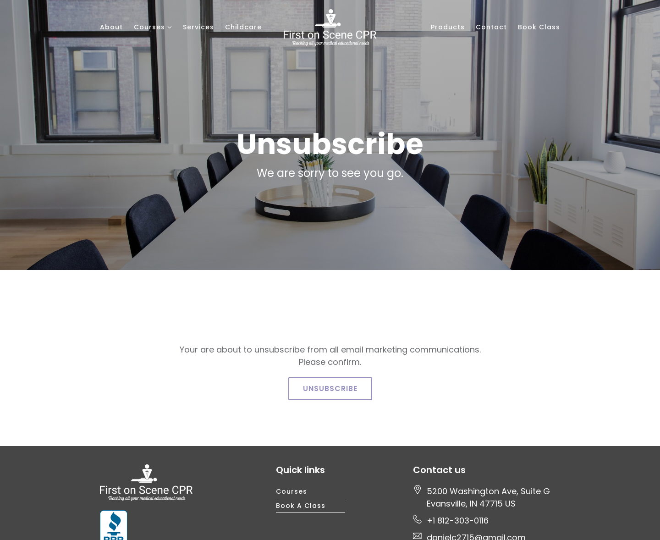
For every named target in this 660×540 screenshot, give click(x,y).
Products (448, 27)
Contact (491, 27)
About (111, 27)
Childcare (243, 27)
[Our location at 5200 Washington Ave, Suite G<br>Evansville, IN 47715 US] (488, 497)
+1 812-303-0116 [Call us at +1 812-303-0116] (458, 520)
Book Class (539, 27)
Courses (149, 27)
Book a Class (300, 505)
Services (198, 27)
